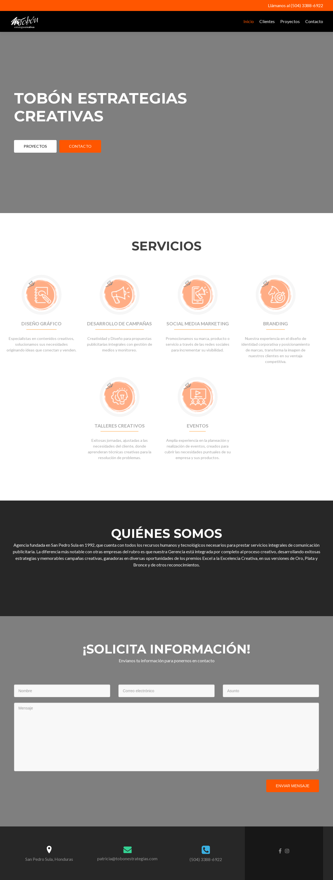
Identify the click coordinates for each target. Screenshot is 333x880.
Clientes (267, 21)
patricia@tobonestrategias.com (127, 858)
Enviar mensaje (292, 786)
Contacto (314, 21)
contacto (80, 146)
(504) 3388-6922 (206, 859)
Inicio (248, 21)
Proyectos (290, 21)
